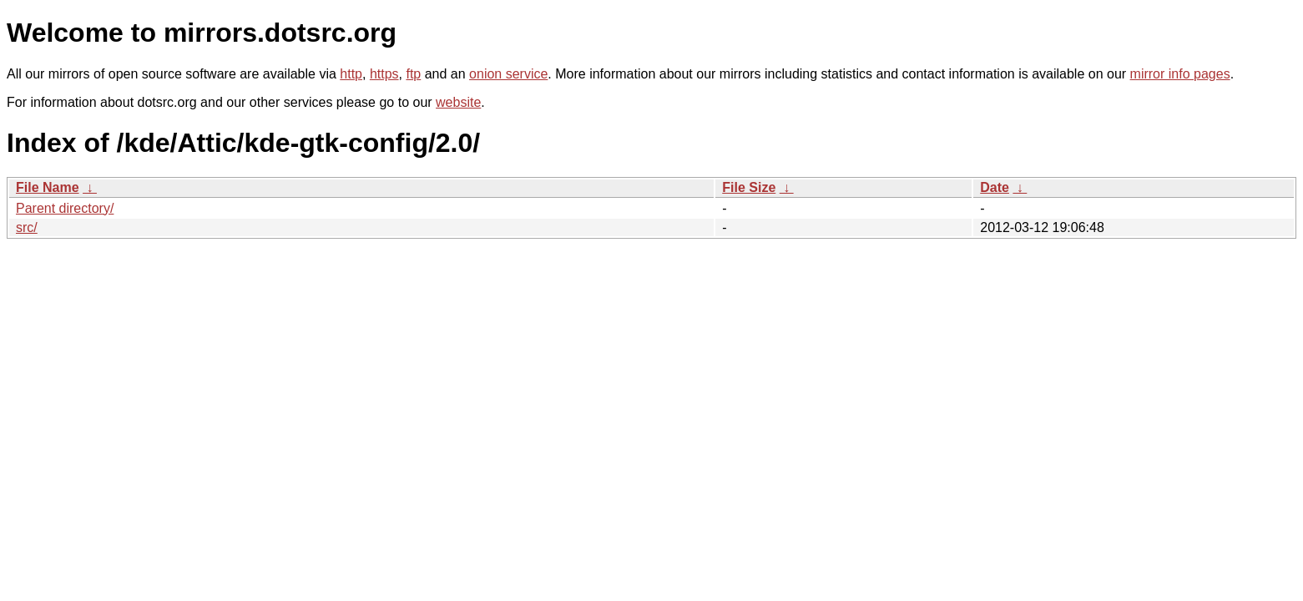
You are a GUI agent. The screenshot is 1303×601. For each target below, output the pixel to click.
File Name (47, 187)
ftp (413, 74)
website (458, 102)
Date (994, 187)
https (384, 74)
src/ (27, 227)
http (351, 74)
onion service (508, 74)
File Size (748, 187)
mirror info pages (1180, 74)
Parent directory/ (65, 208)
